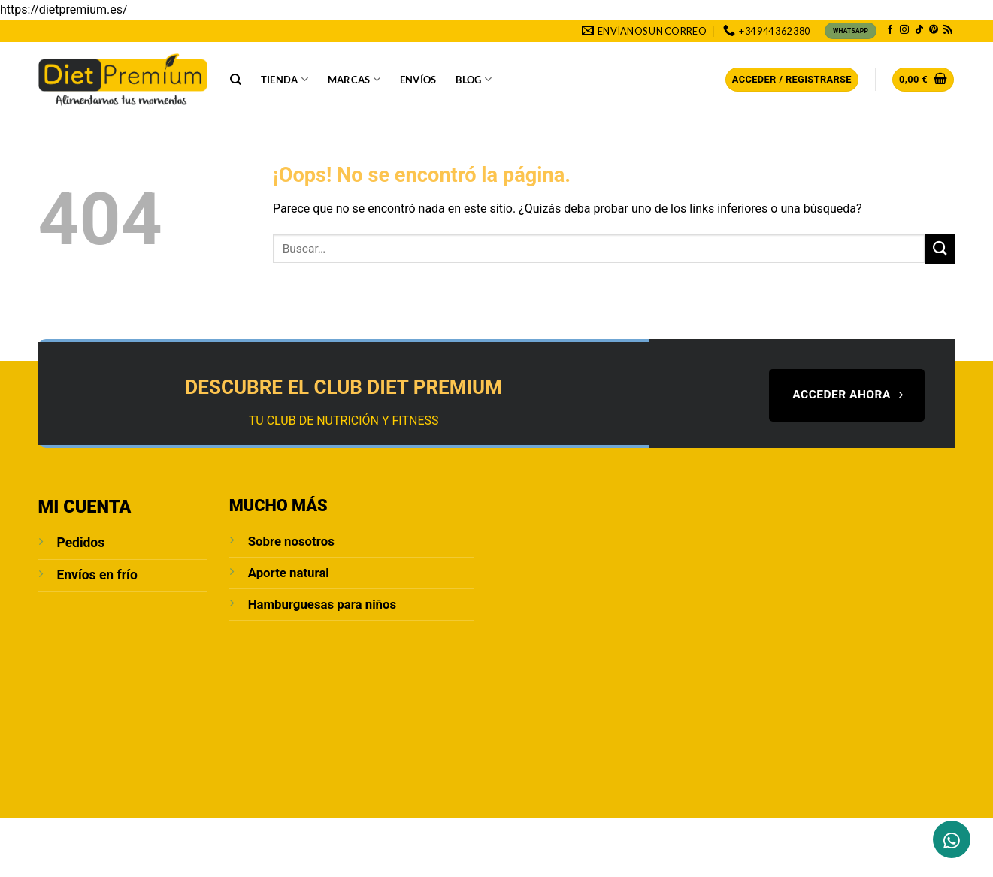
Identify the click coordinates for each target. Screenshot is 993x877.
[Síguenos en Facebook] (890, 30)
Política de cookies (610, 834)
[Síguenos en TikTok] (919, 30)
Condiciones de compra (488, 834)
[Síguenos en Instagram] (904, 30)
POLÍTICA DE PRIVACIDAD (357, 834)
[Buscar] (235, 79)
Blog (473, 79)
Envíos (418, 80)
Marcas (354, 79)
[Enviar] (940, 248)
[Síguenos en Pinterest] (933, 30)
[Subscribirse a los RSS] (947, 30)
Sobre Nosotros (80, 834)
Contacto (158, 834)
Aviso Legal (259, 834)
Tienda (284, 79)
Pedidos (81, 542)
